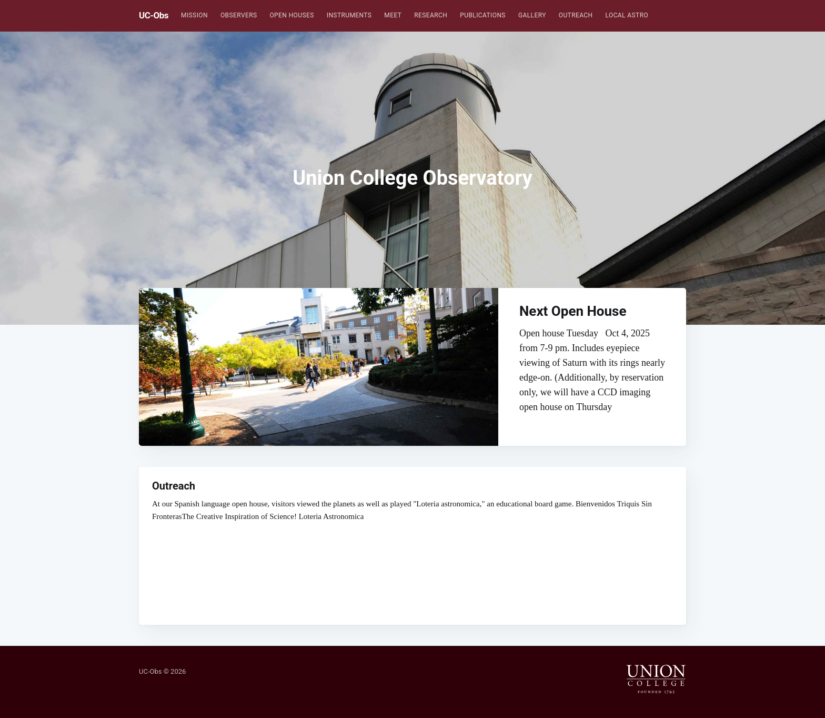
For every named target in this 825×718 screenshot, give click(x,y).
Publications (483, 15)
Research (430, 15)
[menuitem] (194, 15)
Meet (392, 15)
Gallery (532, 15)
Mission (194, 15)
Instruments (349, 15)
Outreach (576, 15)
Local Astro (627, 15)
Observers (238, 15)
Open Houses (291, 15)
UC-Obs (153, 15)
